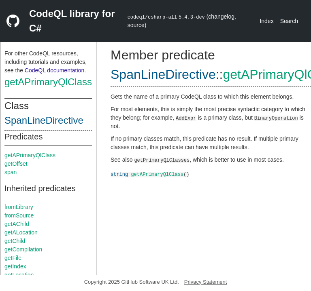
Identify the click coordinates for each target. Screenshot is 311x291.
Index (266, 21)
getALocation (21, 232)
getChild (14, 241)
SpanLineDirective (43, 120)
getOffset (16, 163)
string (119, 174)
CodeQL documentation (54, 70)
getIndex (15, 266)
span (10, 172)
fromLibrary (18, 207)
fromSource (19, 215)
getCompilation (23, 249)
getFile (12, 258)
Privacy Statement (205, 282)
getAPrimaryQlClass (48, 81)
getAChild (16, 224)
